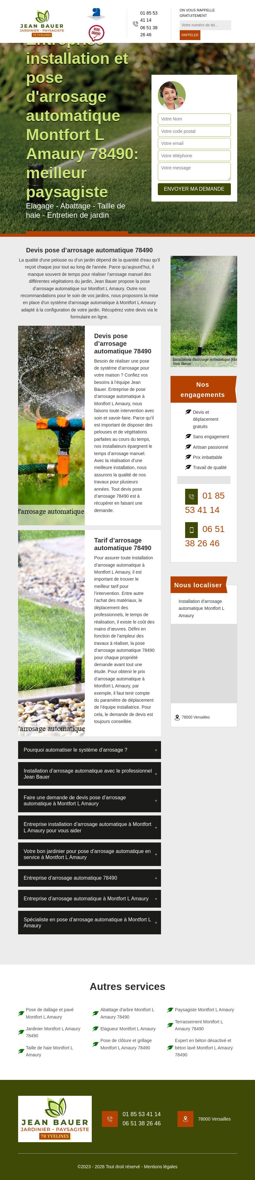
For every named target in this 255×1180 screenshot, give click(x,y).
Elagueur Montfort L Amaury (128, 1028)
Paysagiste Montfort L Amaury (204, 1009)
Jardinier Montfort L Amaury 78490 (53, 1032)
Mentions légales (161, 1166)
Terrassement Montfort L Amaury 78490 (199, 1025)
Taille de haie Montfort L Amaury (49, 1051)
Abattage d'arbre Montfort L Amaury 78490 (127, 1013)
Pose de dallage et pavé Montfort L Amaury (50, 1013)
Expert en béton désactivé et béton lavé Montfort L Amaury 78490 (204, 1047)
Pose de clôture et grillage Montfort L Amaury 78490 (126, 1044)
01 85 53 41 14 (149, 16)
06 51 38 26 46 (149, 31)
